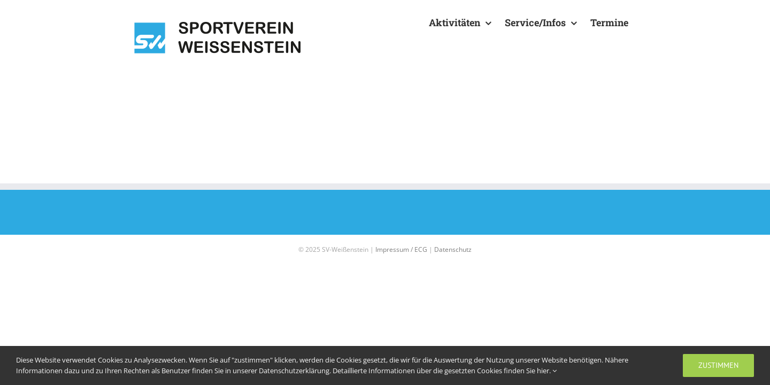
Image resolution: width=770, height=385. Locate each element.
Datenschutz (453, 249)
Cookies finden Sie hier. (517, 370)
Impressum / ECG (401, 249)
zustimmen (718, 365)
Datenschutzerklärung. (296, 370)
